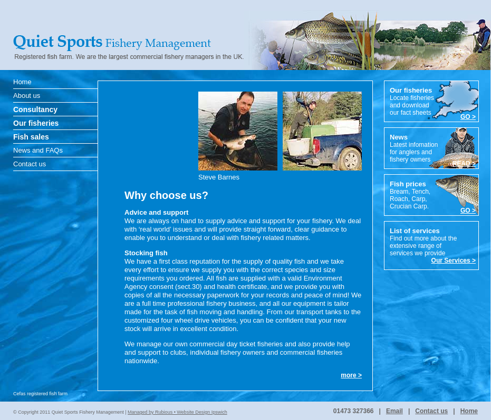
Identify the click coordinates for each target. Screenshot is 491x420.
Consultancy (35, 109)
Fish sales (31, 137)
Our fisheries (36, 123)
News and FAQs (38, 150)
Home (22, 82)
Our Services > (453, 260)
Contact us (29, 164)
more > (351, 375)
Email (394, 411)
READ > (464, 163)
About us (26, 95)
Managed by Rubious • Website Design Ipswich (177, 412)
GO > (468, 117)
